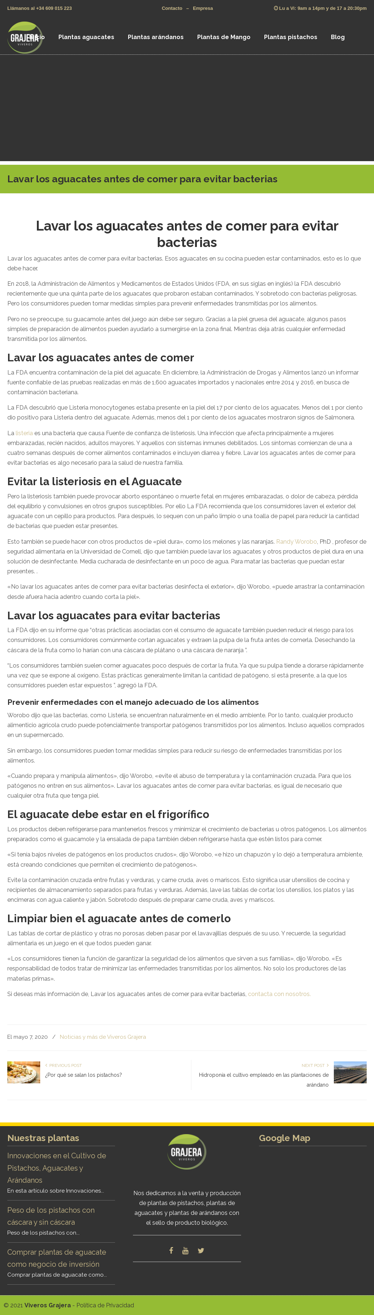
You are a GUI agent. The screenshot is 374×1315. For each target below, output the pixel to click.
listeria (24, 433)
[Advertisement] (187, 110)
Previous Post (63, 1065)
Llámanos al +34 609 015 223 (39, 8)
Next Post (315, 1065)
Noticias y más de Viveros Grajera (103, 1037)
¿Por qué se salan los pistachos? (83, 1075)
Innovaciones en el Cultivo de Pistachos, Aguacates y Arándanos (56, 1168)
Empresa (203, 8)
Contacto (172, 8)
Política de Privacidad (105, 1305)
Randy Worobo (296, 541)
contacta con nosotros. (279, 994)
